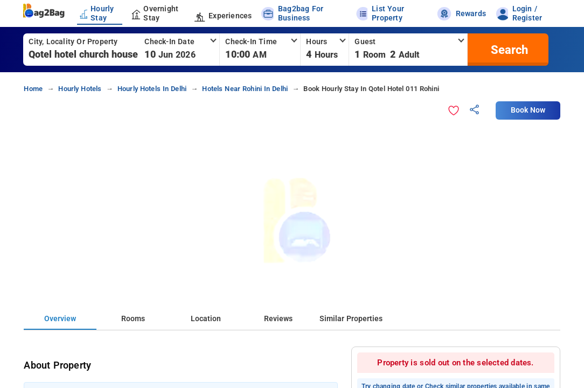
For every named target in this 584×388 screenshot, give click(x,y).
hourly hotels (79, 89)
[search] (508, 49)
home (33, 89)
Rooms (133, 318)
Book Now (528, 110)
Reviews (278, 318)
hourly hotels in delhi (151, 89)
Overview (60, 318)
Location (206, 318)
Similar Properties (351, 318)
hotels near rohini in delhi (245, 89)
